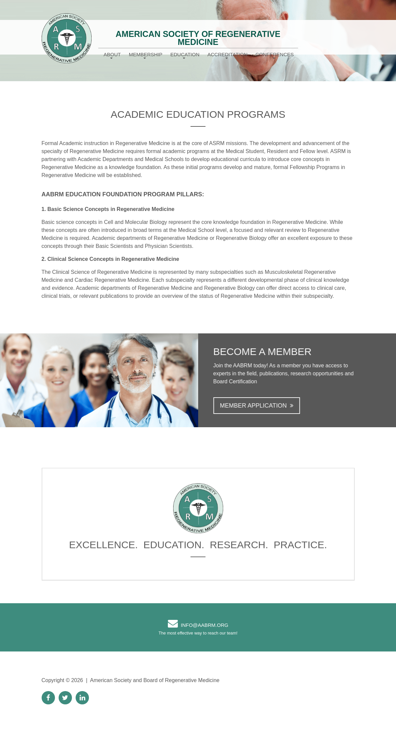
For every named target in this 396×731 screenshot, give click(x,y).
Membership (146, 54)
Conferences (274, 54)
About (112, 54)
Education (185, 54)
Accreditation (227, 54)
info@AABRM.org (204, 625)
